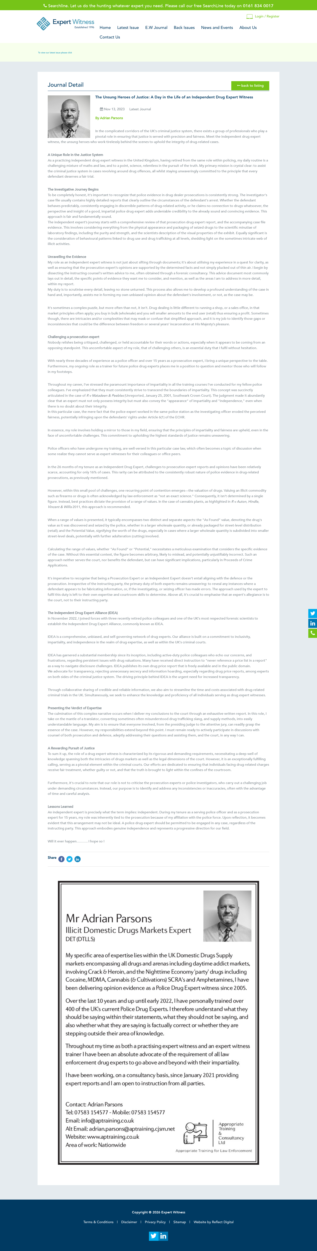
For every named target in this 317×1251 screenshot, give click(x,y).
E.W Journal (156, 28)
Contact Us (110, 37)
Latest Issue (128, 28)
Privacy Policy (155, 1222)
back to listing (250, 85)
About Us (248, 28)
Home (105, 28)
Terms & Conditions (98, 1222)
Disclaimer (129, 1222)
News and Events (217, 28)
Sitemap (179, 1222)
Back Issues (184, 28)
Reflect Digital (223, 1222)
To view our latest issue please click (55, 52)
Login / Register (262, 17)
